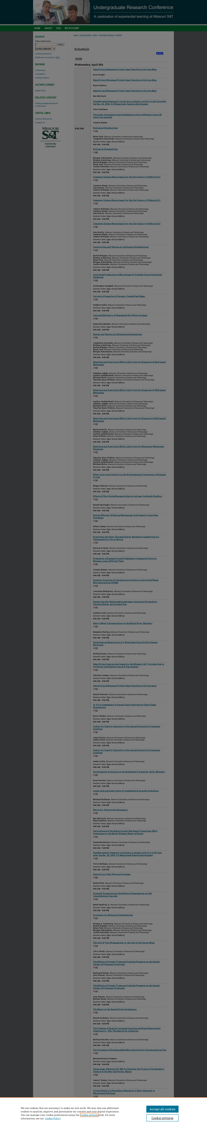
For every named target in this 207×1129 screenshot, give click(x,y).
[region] (103, 1113)
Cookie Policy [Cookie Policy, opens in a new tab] (53, 1118)
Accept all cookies (162, 1109)
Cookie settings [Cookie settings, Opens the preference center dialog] (162, 1118)
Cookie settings (89, 1114)
